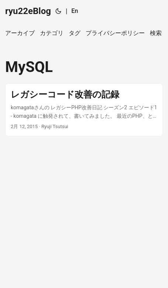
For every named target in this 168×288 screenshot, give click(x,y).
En (74, 10)
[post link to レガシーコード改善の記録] (84, 110)
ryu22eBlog (28, 11)
